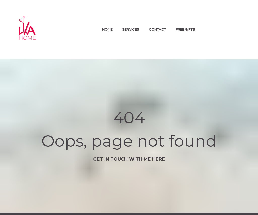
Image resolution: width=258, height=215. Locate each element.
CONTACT (157, 29)
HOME (107, 29)
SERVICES (130, 29)
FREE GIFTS (185, 29)
